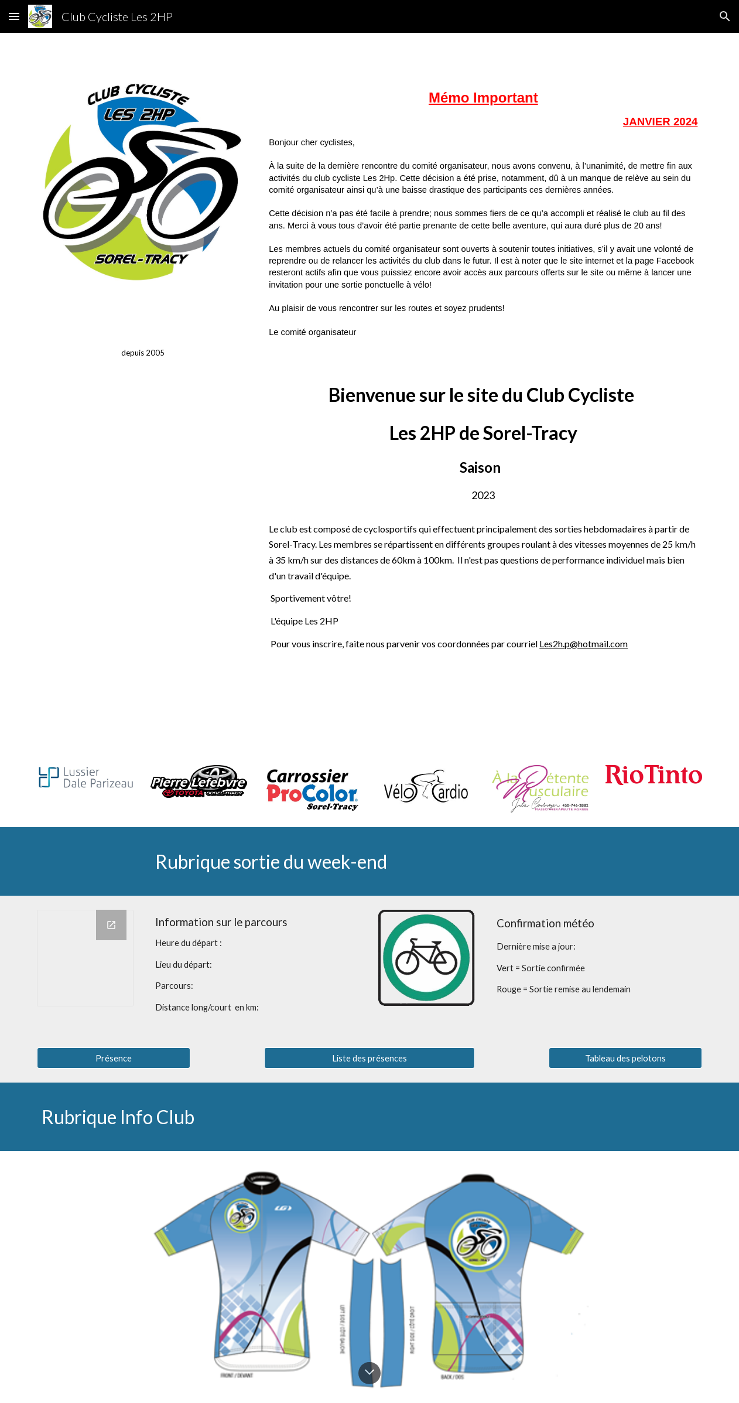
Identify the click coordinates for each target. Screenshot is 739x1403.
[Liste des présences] (369, 1057)
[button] (14, 16)
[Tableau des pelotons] (625, 1057)
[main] (142, 338)
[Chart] (85, 958)
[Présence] (113, 1057)
